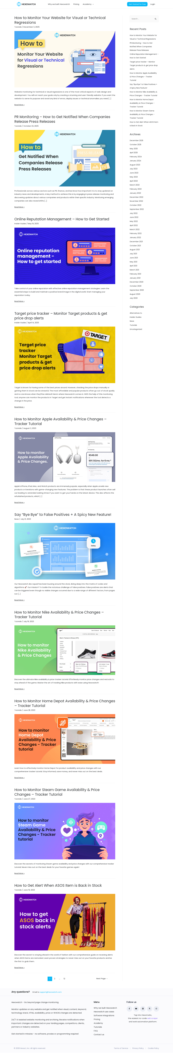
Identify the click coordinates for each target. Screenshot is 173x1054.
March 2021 (134, 282)
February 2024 (136, 169)
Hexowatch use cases (104, 1013)
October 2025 (136, 157)
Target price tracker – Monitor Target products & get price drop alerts (60, 317)
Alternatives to (136, 325)
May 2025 (134, 161)
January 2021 (135, 290)
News (16, 520)
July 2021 (133, 266)
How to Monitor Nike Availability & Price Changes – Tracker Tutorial (59, 616)
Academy (98, 1024)
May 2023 (134, 189)
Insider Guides (20, 225)
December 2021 (136, 254)
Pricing (97, 1021)
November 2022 (137, 213)
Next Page (100, 980)
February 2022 (136, 245)
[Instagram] (156, 1010)
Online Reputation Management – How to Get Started (61, 220)
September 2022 (137, 221)
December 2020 (137, 294)
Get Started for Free (137, 5)
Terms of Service (121, 1049)
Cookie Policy (153, 1049)
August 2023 (135, 177)
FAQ (96, 1032)
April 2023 (134, 193)
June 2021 (134, 270)
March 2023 (135, 197)
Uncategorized (136, 341)
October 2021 (135, 258)
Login (152, 4)
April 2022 (134, 237)
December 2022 (137, 209)
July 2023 (134, 181)
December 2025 (137, 152)
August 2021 (135, 262)
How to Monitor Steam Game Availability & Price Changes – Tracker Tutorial (57, 793)
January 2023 (135, 205)
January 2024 (136, 173)
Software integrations (104, 1017)
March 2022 (135, 241)
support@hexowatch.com (51, 993)
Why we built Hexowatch (105, 1009)
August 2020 (135, 306)
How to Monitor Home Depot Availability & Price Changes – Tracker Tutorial (64, 705)
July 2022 (134, 225)
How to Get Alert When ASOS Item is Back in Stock (58, 886)
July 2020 (134, 310)
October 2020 (136, 298)
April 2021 (134, 278)
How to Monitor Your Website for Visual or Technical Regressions (60, 21)
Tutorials (18, 28)
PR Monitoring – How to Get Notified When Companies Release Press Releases (62, 120)
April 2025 (134, 165)
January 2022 (135, 250)
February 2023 (136, 201)
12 (63, 980)
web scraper (152, 1019)
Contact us (99, 1036)
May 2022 (134, 233)
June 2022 (134, 229)
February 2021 (136, 286)
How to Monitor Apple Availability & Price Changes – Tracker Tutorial (60, 423)
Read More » (19, 106)
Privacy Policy (138, 1049)
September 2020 (137, 302)
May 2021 (133, 274)
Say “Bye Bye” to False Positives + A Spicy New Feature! (62, 515)
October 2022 (136, 217)
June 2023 (134, 185)
